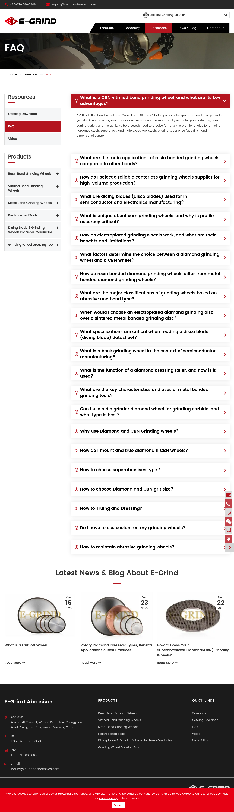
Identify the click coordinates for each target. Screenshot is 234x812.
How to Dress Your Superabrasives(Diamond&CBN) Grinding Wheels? (193, 648)
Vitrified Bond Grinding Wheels (25, 188)
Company (132, 28)
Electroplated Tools (22, 215)
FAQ (48, 75)
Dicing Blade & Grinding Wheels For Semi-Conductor (30, 230)
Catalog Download (22, 114)
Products (107, 28)
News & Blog (186, 28)
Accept (118, 805)
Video (12, 138)
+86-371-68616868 (23, 4)
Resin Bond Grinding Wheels (29, 173)
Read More (14, 663)
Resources (159, 28)
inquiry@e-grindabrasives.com (74, 4)
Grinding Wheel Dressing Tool (30, 244)
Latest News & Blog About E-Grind (117, 573)
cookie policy (108, 798)
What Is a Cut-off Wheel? (26, 645)
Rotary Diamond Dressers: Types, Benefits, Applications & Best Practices (117, 648)
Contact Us (215, 28)
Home (13, 75)
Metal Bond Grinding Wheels (30, 203)
